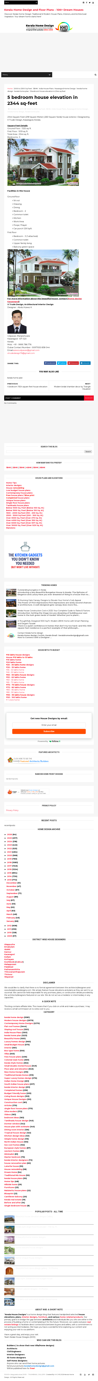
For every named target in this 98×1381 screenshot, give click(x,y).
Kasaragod (9, 955)
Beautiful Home (12, 1039)
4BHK (29, 468)
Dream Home (11, 1173)
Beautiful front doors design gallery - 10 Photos (37, 1269)
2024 (9, 842)
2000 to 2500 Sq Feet (23, 89)
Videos (7, 1115)
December (12, 883)
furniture (42, 1317)
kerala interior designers (16, 1160)
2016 (9, 870)
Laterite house (11, 1167)
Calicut (19, 962)
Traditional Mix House (15, 1176)
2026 (9, 835)
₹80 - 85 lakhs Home (15, 690)
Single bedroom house (15, 1206)
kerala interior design (15, 1088)
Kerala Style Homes (14, 1063)
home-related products (71, 1317)
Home (10, 89)
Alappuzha (9, 945)
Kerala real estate (13, 1200)
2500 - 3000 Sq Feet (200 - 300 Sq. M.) (24, 516)
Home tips (9, 1182)
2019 (9, 859)
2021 (9, 852)
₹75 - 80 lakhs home (16, 688)
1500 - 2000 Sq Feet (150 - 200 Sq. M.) (24, 513)
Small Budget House (14, 1045)
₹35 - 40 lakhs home (15, 670)
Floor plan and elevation (16, 1069)
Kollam (7, 957)
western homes (12, 1151)
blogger (88, 398)
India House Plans (46, 89)
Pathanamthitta (12, 970)
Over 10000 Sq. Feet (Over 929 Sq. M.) (24, 526)
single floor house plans (16, 1109)
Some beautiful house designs (29, 1248)
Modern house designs (15, 1021)
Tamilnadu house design (16, 1121)
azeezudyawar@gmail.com (26, 350)
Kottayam (9, 960)
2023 (9, 845)
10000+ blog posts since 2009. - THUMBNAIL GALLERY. (25, 1375)
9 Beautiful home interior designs (31, 1238)
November (12, 887)
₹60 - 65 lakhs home (15, 680)
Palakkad (8, 967)
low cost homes (12, 1145)
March (10, 915)
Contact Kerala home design (30, 633)
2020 (9, 856)
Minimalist (9, 1154)
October (11, 890)
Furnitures (9, 1188)
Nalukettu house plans (15, 1191)
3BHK (22, 468)
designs (14, 486)
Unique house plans (16, 501)
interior (8, 1048)
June (9, 904)
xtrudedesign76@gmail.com (21, 353)
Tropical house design (15, 1133)
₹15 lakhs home (13, 660)
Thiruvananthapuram (14, 972)
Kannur (7, 952)
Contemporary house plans (19, 493)
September (12, 894)
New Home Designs (14, 1072)
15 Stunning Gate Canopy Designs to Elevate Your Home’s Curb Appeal (49, 601)
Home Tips (11, 483)
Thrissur (8, 975)
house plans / (20, 496)
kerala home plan (21, 91)
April (9, 911)
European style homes (15, 1148)
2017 (9, 866)
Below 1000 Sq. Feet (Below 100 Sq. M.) (25, 508)
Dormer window (12, 1124)
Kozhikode (9, 962)
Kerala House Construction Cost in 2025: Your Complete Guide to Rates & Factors (54, 611)
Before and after (12, 1203)
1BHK (8, 468)
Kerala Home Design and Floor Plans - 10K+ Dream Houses (44, 9)
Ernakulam (9, 947)
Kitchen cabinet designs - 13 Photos (32, 1289)
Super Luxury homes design (18, 1078)
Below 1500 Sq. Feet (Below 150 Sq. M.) (25, 511)
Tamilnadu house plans (17, 506)
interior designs (29, 1317)
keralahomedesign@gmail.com (39, 1366)
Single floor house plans (18, 503)
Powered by (49, 742)
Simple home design (14, 1139)
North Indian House (14, 1142)
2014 (9, 877)
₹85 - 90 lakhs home (15, 693)
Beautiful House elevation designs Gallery (34, 1217)
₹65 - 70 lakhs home (15, 683)
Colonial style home (14, 1060)
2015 (9, 873)
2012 (9, 926)
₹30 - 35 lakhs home (16, 668)
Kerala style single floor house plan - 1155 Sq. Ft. (36, 1227)
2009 (9, 936)
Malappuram (10, 965)
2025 (9, 838)
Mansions (10, 528)
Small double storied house (18, 1066)
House (15, 488)
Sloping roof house (14, 1030)
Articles (8, 1106)
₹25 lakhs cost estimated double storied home (36, 1300)
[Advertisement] (49, 52)
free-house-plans (13, 1057)
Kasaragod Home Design (65, 89)
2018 (9, 863)
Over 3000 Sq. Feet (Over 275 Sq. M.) (24, 518)
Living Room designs (14, 1097)
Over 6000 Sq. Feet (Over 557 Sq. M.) (24, 523)
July (8, 901)
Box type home (12, 1051)
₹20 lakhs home (14, 663)
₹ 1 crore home (13, 700)
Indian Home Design (14, 1081)
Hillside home (11, 1185)
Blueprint (9, 1194)
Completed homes (13, 1091)
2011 (9, 929)
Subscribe (49, 732)
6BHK (42, 468)
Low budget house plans (18, 491)
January (10, 922)
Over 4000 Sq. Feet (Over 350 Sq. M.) (24, 521)
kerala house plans (13, 1179)
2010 (9, 933)
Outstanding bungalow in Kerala (32, 590)
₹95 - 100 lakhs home (16, 698)
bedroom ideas (12, 1118)
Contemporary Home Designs (19, 1024)
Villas (7, 1054)
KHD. (57, 1375)
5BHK (35, 89)
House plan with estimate (17, 1127)
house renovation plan (15, 1164)
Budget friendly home (15, 1094)
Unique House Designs (15, 1100)
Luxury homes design (15, 1042)
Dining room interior (14, 1130)
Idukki (7, 950)
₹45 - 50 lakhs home (15, 673)
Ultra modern (11, 1112)
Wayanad (8, 977)
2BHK (15, 468)
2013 (9, 880)
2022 (9, 849)
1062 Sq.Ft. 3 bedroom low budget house (34, 1279)
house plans (18, 498)
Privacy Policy (12, 811)
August (10, 897)
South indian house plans (17, 1084)
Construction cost (13, 1103)
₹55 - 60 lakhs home (16, 678)
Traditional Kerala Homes (16, 1075)
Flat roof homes (12, 1027)
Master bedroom (12, 1157)
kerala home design (16, 112)
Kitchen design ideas (14, 1136)
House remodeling (13, 1170)
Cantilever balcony (13, 1197)
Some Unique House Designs (29, 1258)
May (8, 908)
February (11, 918)
